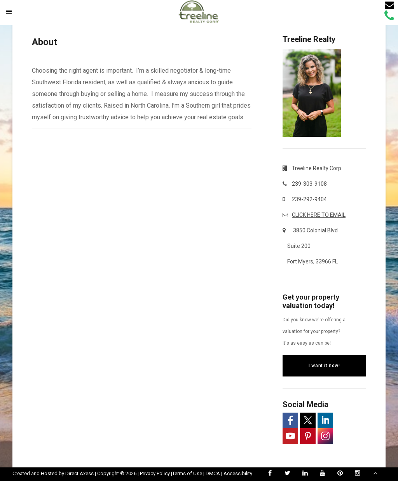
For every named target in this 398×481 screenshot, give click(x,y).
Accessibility (237, 473)
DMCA (213, 473)
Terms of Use (187, 473)
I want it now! (324, 365)
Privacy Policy (155, 473)
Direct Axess (79, 473)
